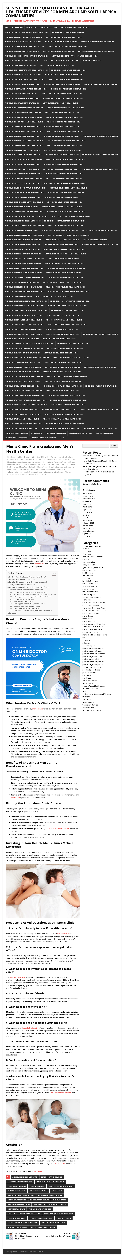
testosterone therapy (17, 1227)
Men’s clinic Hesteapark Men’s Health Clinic (64, 178)
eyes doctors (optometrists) (93, 567)
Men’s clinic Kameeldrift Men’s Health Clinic (68, 188)
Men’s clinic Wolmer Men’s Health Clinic (22, 428)
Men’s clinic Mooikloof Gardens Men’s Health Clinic (27, 32)
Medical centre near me (66, 459)
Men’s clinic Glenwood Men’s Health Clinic (100, 155)
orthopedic (86, 640)
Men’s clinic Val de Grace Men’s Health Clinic (23, 391)
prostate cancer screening (41, 1218)
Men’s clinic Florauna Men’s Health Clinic (22, 150)
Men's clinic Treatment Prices (64, 462)
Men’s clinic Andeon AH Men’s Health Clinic (23, 42)
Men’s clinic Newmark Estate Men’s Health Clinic (25, 277)
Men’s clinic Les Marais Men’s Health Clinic (71, 28)
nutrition (85, 637)
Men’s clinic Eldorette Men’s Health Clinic (22, 136)
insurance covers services (58, 828)
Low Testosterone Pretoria (16, 438)
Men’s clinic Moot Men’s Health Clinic (63, 259)
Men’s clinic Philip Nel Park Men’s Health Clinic (65, 287)
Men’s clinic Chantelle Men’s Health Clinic (22, 84)
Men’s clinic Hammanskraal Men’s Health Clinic (63, 164)
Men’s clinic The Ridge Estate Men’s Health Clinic (67, 376)
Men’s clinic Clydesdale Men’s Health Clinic (69, 89)
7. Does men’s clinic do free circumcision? (26, 606)
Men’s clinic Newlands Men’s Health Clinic (63, 273)
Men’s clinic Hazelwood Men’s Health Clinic (100, 169)
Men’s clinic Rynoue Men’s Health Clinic (59, 339)
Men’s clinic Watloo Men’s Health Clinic (22, 410)
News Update (36, 433)
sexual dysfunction (89, 681)
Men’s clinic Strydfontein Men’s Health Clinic (64, 362)
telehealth (15, 797)
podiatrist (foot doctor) (91, 670)
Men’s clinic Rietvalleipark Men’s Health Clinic (24, 325)
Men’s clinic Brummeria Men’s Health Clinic (23, 75)
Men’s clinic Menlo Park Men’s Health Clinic (23, 245)
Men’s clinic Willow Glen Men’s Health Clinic (24, 424)
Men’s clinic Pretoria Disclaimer (18, 296)
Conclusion (13, 613)
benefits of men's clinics (51, 1177)
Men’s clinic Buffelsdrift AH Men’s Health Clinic (64, 75)
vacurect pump (88, 699)
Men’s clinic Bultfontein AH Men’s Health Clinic (25, 79)
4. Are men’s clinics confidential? (23, 599)
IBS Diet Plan (87, 575)
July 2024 (85, 515)
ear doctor (86, 559)
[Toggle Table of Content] (53, 574)
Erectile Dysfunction (31, 1028)
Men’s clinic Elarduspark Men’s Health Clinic (65, 131)
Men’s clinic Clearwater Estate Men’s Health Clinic (26, 89)
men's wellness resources (19, 1204)
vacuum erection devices (60, 1093)
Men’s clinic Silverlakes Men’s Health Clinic (65, 348)
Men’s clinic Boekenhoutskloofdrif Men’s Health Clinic (75, 56)
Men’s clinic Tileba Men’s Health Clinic (101, 386)
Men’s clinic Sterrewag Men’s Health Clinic (23, 362)
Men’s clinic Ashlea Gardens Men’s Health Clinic (25, 46)
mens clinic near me (66, 467)
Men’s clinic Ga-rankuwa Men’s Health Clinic (62, 150)
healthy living (87, 573)
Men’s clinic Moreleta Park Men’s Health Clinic (64, 263)
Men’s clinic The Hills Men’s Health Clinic (22, 372)
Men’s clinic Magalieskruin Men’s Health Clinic (24, 235)
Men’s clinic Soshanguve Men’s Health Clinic (71, 358)
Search (113, 446)
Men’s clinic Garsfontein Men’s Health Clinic (24, 155)
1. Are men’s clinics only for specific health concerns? (30, 592)
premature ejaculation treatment (58, 1214)
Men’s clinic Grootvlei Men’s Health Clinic (22, 164)
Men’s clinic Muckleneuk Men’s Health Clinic (66, 268)
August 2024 (87, 512)
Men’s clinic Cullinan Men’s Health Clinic (22, 98)
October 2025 (87, 501)
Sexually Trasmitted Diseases (33, 472)
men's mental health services (93, 624)
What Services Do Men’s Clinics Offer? (22, 579)
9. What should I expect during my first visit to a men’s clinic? (32, 611)
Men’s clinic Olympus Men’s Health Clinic (22, 282)
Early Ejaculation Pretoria (80, 433)
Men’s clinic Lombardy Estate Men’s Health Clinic (64, 221)
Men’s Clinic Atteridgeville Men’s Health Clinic (68, 46)
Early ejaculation (60, 457)
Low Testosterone (22, 459)
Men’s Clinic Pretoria (14, 28)
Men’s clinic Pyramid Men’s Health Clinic (68, 311)
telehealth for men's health (53, 1223)
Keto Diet (86, 578)
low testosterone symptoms (61, 1186)
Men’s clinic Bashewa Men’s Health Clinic (22, 51)
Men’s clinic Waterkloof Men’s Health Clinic (68, 400)
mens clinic (39, 564)
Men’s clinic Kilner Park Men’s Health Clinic (23, 197)
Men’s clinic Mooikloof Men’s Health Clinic (23, 254)
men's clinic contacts (45, 462)
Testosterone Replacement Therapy (58, 472)
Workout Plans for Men (91, 710)
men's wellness (59, 1200)
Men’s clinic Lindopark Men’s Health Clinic (23, 221)
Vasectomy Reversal (22, 474)
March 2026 (87, 493)
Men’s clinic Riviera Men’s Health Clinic (62, 329)
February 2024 (88, 523)
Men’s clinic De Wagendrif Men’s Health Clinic (24, 108)
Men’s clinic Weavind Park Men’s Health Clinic (100, 410)
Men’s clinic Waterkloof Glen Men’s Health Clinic (25, 400)
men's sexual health (16, 1209)
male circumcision (89, 589)
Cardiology (86, 554)
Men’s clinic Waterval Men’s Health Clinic (68, 405)
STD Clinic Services (89, 458)
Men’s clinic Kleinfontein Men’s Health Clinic (24, 202)
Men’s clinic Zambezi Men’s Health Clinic (101, 428)
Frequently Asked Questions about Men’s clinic (26, 590)
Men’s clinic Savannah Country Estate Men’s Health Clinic (29, 344)
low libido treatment (90, 581)
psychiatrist (86, 675)
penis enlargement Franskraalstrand (24, 1214)
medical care (57, 1191)
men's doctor (35, 464)
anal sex (85, 548)
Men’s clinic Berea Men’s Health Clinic (58, 51)
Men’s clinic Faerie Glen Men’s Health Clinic (65, 145)
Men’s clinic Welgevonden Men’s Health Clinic (64, 414)
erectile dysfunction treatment (50, 1182)
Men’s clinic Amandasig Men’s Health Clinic (63, 37)
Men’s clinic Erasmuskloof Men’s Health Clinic (66, 141)
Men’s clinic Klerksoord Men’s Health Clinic (65, 202)
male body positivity (16, 1191)
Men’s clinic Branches (91, 61)
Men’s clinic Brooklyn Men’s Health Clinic (68, 70)
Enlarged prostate (89, 565)
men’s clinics (37, 709)
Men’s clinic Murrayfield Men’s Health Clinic (23, 273)
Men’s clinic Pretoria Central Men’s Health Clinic (68, 292)
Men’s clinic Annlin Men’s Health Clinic (61, 42)
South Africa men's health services (22, 1223)
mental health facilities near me (19, 469)
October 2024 (87, 507)
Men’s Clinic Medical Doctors (95, 240)
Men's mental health (57, 1204)
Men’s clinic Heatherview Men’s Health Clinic (64, 174)
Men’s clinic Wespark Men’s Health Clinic (22, 419)
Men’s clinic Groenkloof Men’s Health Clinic (23, 160)
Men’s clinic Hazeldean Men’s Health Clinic (60, 169)
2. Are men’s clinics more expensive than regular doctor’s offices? (34, 594)
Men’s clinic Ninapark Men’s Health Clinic (66, 277)
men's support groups (39, 1200)
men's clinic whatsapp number (18, 464)
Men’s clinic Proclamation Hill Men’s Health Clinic (26, 311)
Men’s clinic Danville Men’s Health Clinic (22, 103)
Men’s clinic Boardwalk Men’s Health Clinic (96, 51)
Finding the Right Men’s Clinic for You (22, 585)
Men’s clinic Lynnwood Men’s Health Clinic (60, 230)
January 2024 (87, 526)
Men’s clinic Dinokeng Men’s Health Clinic (62, 113)
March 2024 (87, 520)
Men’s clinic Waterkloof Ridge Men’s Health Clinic (26, 405)
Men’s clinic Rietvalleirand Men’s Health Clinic (67, 325)
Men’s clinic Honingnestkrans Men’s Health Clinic (64, 183)
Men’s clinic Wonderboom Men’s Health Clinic (61, 428)
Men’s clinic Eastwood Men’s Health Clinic (22, 127)
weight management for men (43, 1227)
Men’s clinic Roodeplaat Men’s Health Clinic (23, 334)
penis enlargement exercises (93, 654)
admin (28, 457)
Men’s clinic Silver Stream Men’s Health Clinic (24, 348)
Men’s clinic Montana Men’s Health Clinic (22, 249)
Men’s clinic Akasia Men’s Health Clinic (68, 32)
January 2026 (87, 496)
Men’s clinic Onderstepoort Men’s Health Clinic (63, 282)
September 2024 (88, 509)
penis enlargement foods (92, 656)
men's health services (17, 1200)
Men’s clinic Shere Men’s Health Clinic (73, 344)
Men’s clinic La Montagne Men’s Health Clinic (66, 212)
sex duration (87, 678)
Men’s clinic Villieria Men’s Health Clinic (63, 391)
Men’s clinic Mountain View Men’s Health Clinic (24, 268)
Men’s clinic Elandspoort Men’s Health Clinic (24, 131)
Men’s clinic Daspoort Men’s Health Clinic (60, 103)
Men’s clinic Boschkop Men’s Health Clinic (61, 61)
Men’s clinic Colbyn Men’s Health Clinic (21, 94)
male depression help (38, 1191)
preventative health (16, 1218)
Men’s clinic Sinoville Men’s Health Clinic (61, 353)
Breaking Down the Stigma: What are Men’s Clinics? (27, 577)
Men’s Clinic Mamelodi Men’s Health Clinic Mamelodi (69, 235)
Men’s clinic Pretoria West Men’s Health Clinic (24, 306)
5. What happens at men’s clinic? (23, 601)
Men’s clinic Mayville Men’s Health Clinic (62, 240)
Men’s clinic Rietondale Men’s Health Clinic (64, 320)
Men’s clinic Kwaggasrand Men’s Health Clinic (24, 212)
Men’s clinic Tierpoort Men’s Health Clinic (22, 386)
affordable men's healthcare (24, 1177)
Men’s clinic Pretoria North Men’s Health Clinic (70, 301)
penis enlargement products (93, 662)
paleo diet (86, 643)
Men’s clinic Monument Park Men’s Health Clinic (63, 249)
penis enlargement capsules (56, 469)
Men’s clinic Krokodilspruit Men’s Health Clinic (62, 207)
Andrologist (86, 551)
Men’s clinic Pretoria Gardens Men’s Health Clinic (26, 301)
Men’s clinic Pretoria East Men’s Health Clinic (55, 296)
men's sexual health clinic (49, 467)
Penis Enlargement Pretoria (44, 438)
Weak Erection (35, 474)
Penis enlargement (38, 469)
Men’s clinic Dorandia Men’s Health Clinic (64, 122)
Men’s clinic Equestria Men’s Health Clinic (100, 136)
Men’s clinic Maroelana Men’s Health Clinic (23, 240)
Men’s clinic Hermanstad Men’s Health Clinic (23, 178)
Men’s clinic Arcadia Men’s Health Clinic (97, 42)
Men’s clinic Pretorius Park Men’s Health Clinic (67, 306)
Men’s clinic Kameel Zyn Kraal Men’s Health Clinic (25, 188)
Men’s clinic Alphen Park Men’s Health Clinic (23, 37)
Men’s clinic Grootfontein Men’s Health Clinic (65, 160)
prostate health (64, 1218)
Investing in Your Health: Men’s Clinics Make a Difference (29, 587)
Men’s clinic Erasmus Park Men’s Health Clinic (24, 141)
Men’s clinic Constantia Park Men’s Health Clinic (62, 94)
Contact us (60, 1163)
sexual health (63, 933)
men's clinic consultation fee (26, 462)
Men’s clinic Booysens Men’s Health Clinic (22, 61)
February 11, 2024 (16, 457)
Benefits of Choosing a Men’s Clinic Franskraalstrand (28, 582)
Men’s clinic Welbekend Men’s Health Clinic (23, 414)
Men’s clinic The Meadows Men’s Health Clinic (62, 372)
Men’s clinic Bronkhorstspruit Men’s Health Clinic (26, 70)
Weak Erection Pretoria (56, 433)
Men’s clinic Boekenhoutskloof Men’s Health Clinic (26, 56)
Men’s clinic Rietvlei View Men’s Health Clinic (23, 329)
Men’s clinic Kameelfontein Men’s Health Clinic (24, 193)
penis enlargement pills (91, 659)
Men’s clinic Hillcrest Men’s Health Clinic (22, 183)
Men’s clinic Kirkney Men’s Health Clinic (61, 197)
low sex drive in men (90, 583)
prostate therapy (89, 672)
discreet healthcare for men (20, 1182)
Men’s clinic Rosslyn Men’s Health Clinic (22, 339)
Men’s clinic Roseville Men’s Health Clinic (100, 334)
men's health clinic (57, 464)
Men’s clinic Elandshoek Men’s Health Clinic (62, 127)
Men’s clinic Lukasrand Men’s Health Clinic (66, 226)
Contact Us (31, 28)
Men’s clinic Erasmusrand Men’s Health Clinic (24, 145)
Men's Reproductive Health (29, 467)
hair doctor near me (90, 570)
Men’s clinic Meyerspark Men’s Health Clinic (100, 245)
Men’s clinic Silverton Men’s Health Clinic (22, 353)
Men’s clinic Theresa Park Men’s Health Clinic (62, 381)
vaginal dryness (88, 702)
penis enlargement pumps (92, 664)
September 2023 (88, 534)
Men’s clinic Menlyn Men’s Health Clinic (61, 245)
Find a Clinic (45, 28)
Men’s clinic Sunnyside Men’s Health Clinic (62, 367)
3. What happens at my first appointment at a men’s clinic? (31, 597)
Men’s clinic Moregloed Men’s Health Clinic (23, 263)
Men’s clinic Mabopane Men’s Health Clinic (99, 230)
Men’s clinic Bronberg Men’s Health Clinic (57, 65)
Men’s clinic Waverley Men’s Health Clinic (59, 410)
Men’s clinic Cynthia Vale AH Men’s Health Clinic (63, 98)
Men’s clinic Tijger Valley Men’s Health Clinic (63, 386)
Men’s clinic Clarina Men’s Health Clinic (100, 84)
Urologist (10, 474)
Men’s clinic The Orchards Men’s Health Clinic (24, 376)
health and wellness (17, 1186)
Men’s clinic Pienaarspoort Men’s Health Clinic (24, 292)
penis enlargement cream (92, 651)
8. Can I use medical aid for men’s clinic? (26, 608)
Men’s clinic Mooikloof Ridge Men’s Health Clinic (65, 254)
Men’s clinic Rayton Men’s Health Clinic (63, 315)
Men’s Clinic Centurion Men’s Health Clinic (66, 79)
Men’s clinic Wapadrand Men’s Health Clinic (67, 395)
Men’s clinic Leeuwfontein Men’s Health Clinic (71, 216)
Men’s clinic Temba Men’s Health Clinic (100, 367)
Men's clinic (11, 462)
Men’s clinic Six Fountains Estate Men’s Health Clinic (27, 358)
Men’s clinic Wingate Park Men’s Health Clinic (65, 424)
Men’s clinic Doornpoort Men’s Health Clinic (24, 122)
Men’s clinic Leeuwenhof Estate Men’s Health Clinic (26, 216)
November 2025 (88, 499)
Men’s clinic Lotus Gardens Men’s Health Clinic (24, 226)
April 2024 (86, 517)
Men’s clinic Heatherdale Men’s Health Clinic (23, 174)
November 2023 (88, 531)
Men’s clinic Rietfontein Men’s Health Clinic (23, 320)
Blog (62, 438)
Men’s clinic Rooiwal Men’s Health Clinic (63, 334)
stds (84, 691)
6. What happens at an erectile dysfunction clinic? (29, 604)
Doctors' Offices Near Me (44, 457)
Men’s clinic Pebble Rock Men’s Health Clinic (23, 287)
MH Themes (39, 1252)
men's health (45, 464)
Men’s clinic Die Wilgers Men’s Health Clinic (23, 113)
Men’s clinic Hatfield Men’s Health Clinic (22, 169)
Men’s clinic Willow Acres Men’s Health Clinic (62, 419)
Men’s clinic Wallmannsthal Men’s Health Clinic (25, 395)
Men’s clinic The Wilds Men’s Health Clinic (22, 381)
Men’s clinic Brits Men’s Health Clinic (20, 65)
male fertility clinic (50, 459)
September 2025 (88, 504)
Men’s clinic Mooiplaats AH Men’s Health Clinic (24, 259)
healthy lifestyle (37, 1186)
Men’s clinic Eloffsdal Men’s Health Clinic (61, 136)
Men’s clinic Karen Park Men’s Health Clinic (66, 193)
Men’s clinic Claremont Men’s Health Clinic (62, 84)
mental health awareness (40, 1209)
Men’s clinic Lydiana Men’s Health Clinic (21, 230)
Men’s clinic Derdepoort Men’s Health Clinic (65, 108)
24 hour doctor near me (91, 546)
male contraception (36, 459)
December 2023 (88, 528)
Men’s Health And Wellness (16, 433)
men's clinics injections (91, 613)
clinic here (38, 1171)
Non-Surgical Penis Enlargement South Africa (100, 455)
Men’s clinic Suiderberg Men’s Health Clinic (23, 367)
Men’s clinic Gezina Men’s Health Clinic (62, 155)
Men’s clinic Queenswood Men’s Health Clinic (24, 315)
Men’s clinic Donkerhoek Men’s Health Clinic (23, 117)
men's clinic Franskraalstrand (21, 1195)
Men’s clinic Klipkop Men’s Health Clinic (21, 207)
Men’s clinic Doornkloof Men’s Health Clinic (65, 117)
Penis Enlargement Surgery (93, 667)
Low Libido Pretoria (104, 433)
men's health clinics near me (50, 1195)
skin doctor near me (90, 689)
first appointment (18, 977)
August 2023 (87, 536)
